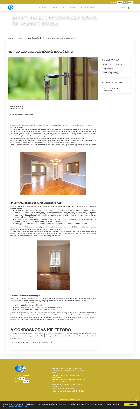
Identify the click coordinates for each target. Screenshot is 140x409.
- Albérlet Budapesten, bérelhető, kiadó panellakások (65, 376)
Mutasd (120, 2)
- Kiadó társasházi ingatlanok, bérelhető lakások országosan (68, 392)
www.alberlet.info (22, 375)
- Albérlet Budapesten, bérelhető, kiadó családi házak (68, 372)
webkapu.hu (20, 108)
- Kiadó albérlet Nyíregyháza (62, 382)
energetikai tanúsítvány (58, 231)
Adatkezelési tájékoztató (30, 406)
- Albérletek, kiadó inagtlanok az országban (67, 368)
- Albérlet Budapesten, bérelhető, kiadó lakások (68, 379)
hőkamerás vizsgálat (25, 233)
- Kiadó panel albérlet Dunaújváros (64, 389)
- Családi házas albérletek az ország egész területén (67, 385)
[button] (42, 8)
